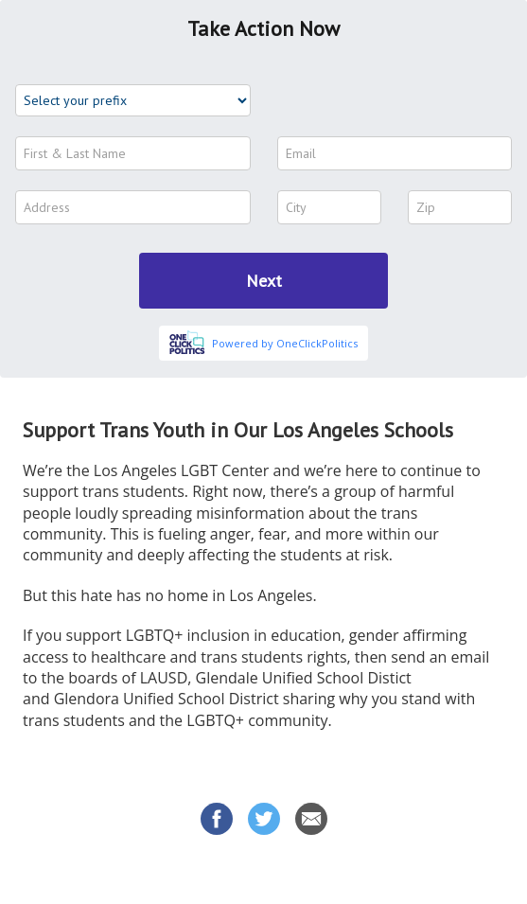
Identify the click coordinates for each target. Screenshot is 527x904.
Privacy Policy (428, 874)
